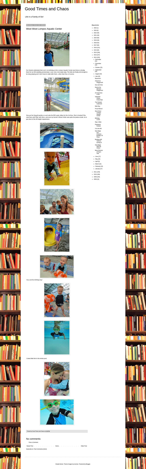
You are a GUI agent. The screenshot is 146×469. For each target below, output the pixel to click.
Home (57, 446)
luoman (76, 464)
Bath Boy (97, 106)
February (98, 166)
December (98, 59)
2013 (95, 55)
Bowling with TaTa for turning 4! (98, 141)
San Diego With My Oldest (98, 146)
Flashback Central (98, 125)
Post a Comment (33, 442)
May (96, 159)
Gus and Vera (99, 85)
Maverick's (98, 78)
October (97, 67)
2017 (95, 45)
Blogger (88, 464)
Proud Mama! (98, 108)
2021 (95, 35)
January (97, 168)
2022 (95, 33)
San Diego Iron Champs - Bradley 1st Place (99, 134)
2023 (95, 30)
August (97, 74)
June (96, 156)
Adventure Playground (99, 81)
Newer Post (30, 446)
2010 (95, 174)
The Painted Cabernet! (98, 102)
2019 (95, 40)
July (96, 76)
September (98, 70)
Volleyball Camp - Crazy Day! (99, 98)
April (96, 161)
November (98, 63)
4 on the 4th (98, 128)
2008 (95, 179)
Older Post (84, 446)
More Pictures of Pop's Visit (99, 152)
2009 (95, 177)
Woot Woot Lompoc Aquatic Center (98, 113)
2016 (95, 47)
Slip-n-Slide (98, 122)
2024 (95, 28)
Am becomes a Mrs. (98, 93)
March (97, 164)
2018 (95, 42)
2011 (95, 172)
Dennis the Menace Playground (99, 89)
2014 (95, 52)
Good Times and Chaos (47, 9)
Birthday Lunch (97, 118)
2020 (95, 38)
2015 (95, 50)
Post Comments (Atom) (40, 449)
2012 (95, 57)
